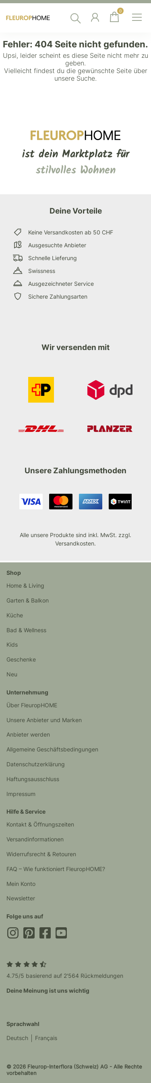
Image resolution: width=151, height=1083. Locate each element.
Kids (12, 644)
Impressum (20, 793)
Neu (11, 674)
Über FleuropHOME (31, 705)
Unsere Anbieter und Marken (44, 720)
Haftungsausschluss (32, 779)
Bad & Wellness (26, 630)
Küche (14, 615)
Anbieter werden (28, 734)
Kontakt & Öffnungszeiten (40, 824)
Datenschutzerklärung (35, 764)
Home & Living (25, 585)
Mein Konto (20, 883)
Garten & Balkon (27, 600)
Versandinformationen (35, 839)
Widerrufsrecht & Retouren (41, 854)
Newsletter (20, 898)
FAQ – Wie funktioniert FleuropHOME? (55, 868)
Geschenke (21, 659)
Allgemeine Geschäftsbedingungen (52, 749)
